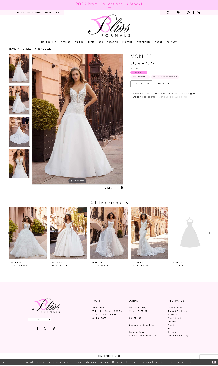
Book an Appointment (146, 83)
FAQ (170, 329)
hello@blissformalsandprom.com (145, 336)
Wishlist (172, 322)
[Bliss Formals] (109, 26)
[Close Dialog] (4, 363)
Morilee (25, 49)
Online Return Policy (178, 336)
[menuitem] (29, 13)
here (189, 362)
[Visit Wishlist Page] (178, 13)
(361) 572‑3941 (136, 319)
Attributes (162, 97)
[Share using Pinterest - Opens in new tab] (122, 189)
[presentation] (28, 234)
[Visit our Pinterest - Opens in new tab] (54, 331)
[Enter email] (46, 321)
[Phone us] (52, 13)
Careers (172, 332)
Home (13, 49)
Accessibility (174, 315)
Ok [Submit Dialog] (213, 362)
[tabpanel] (19, 70)
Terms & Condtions (177, 312)
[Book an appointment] (29, 13)
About (171, 326)
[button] (188, 13)
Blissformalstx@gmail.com (142, 326)
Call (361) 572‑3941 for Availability (152, 90)
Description (141, 97)
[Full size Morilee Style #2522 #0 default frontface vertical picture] (77, 119)
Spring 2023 (43, 49)
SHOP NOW (109, 8)
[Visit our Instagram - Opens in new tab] (45, 331)
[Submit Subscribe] (62, 321)
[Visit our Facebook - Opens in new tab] (38, 331)
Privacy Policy (175, 308)
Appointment (174, 319)
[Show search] (168, 13)
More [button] (136, 116)
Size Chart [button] (137, 70)
